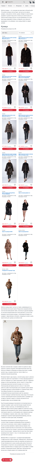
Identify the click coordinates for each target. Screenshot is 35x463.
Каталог (10, 5)
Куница (3, 36)
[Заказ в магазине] (25, 32)
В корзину (10, 71)
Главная (3, 5)
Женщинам (18, 5)
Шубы (26, 5)
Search (24, 2)
